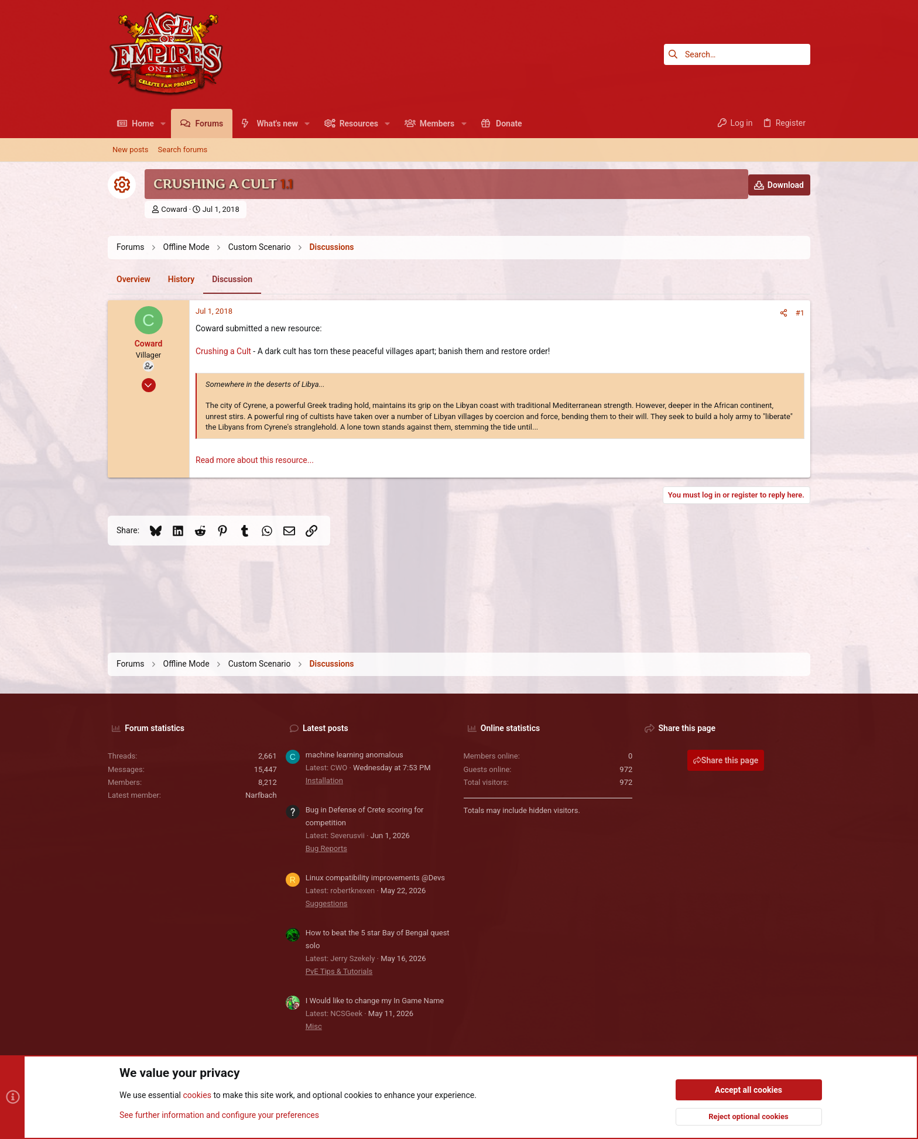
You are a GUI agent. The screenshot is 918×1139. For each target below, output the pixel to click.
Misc (314, 1026)
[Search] (737, 54)
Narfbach (261, 795)
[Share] (784, 312)
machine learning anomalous (354, 754)
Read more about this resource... (255, 460)
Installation (324, 780)
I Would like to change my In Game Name (375, 1000)
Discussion (232, 279)
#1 (800, 312)
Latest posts (325, 728)
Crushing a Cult (223, 351)
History (181, 279)
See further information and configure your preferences (219, 1115)
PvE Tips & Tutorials (339, 971)
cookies (197, 1095)
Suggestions (327, 903)
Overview (133, 279)
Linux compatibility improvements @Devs (375, 877)
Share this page (726, 760)
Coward (174, 209)
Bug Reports (326, 848)
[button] (163, 123)
